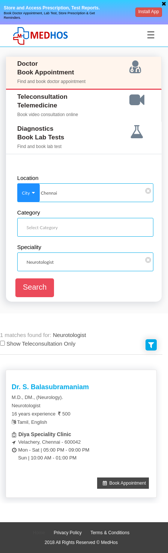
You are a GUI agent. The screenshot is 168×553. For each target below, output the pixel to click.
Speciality (29, 247)
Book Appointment (123, 483)
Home (39, 532)
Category (28, 213)
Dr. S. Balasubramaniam (50, 387)
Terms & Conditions (109, 532)
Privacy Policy (68, 532)
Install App (148, 11)
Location (28, 178)
